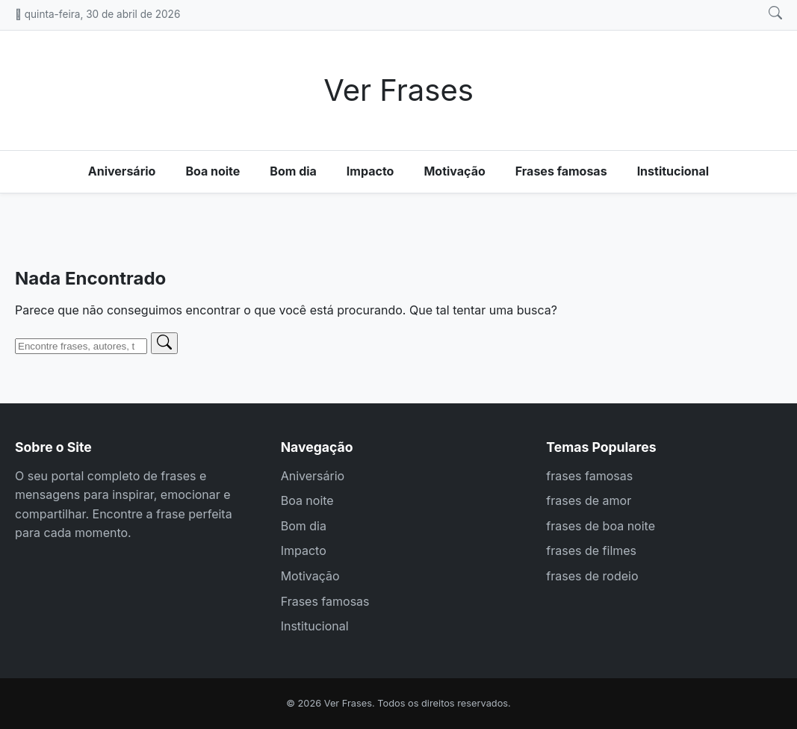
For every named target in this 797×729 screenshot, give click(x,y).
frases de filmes (591, 550)
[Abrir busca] (775, 13)
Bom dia (293, 171)
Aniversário (122, 171)
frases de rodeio (592, 575)
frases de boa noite (600, 525)
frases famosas (589, 475)
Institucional (673, 171)
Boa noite (212, 171)
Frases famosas (561, 171)
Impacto (370, 171)
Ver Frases (398, 90)
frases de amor (588, 500)
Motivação (454, 171)
